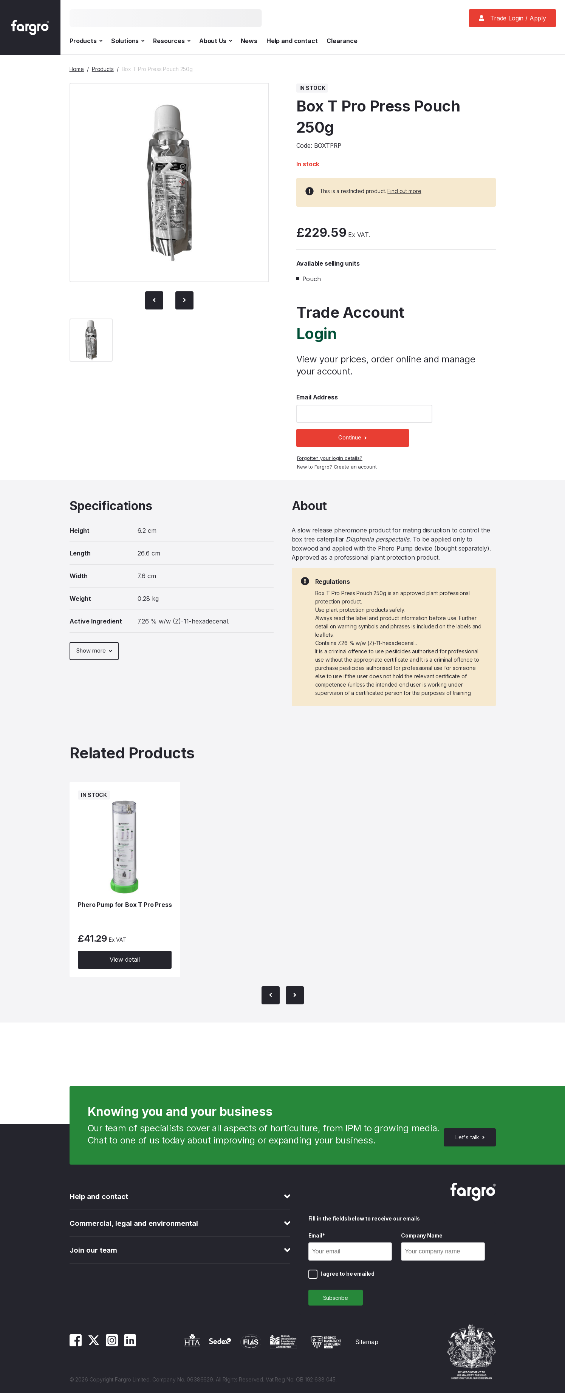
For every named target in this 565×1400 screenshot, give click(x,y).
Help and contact (291, 41)
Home (77, 69)
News (249, 41)
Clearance (342, 41)
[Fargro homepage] (30, 27)
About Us (215, 41)
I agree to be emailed (347, 1279)
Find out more (404, 191)
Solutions (127, 41)
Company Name (421, 1241)
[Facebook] (76, 1351)
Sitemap (366, 1349)
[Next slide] (184, 300)
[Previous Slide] (154, 300)
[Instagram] (112, 1351)
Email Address (317, 397)
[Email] (350, 1257)
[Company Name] (443, 1257)
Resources (171, 41)
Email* (316, 1241)
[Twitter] (94, 1351)
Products (86, 41)
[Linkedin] (130, 1351)
